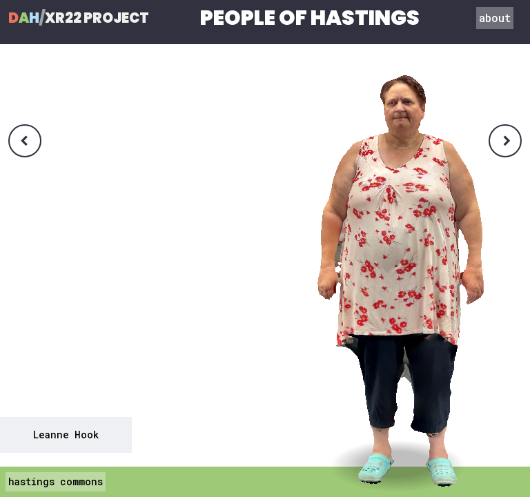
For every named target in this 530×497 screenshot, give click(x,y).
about (495, 17)
